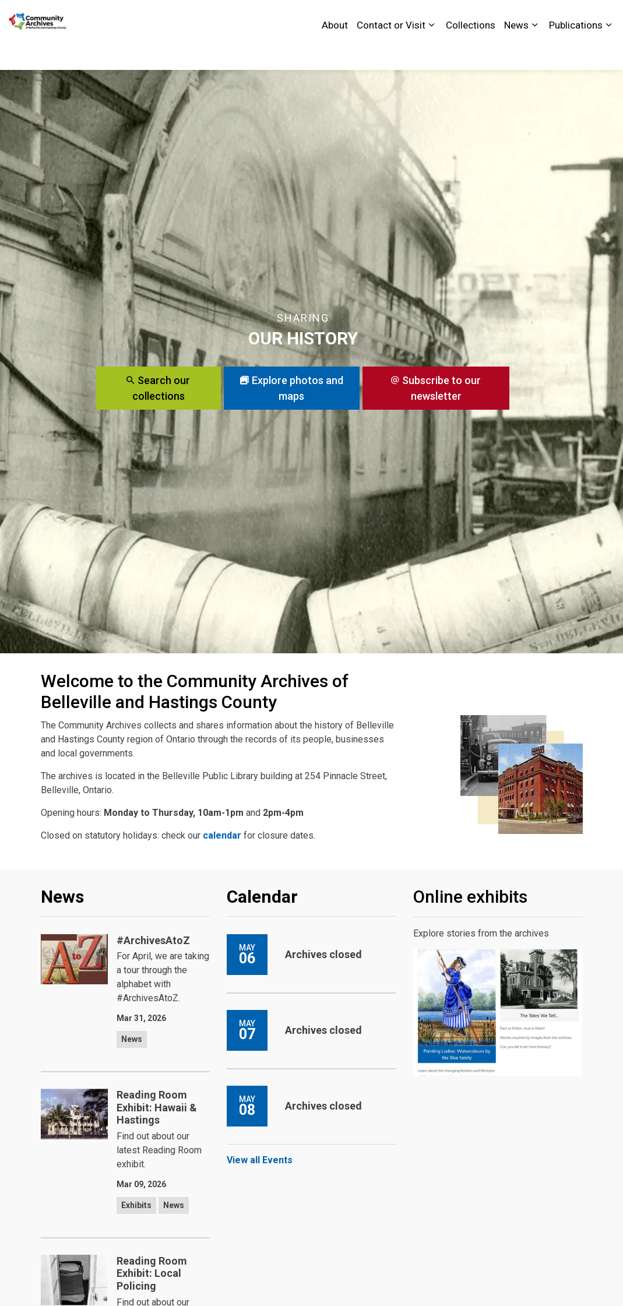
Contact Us (561, 17)
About (335, 52)
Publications (576, 52)
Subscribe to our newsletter (435, 388)
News (516, 52)
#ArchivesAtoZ (153, 940)
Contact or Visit (391, 52)
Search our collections (158, 388)
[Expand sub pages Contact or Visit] (431, 52)
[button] (521, 774)
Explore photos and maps (292, 388)
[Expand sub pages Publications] (608, 52)
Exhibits (136, 1205)
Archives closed (323, 954)
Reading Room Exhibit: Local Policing (152, 1273)
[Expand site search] (602, 17)
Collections (470, 52)
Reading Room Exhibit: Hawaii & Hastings (157, 1107)
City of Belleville (497, 17)
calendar (222, 835)
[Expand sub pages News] (534, 52)
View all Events (260, 1160)
